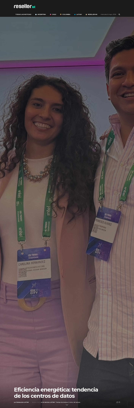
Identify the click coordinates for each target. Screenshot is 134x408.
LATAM (78, 14)
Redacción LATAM (22, 402)
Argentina (40, 14)
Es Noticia (46, 402)
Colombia (65, 14)
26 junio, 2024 (36, 402)
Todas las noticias (23, 14)
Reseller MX (91, 14)
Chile (53, 14)
